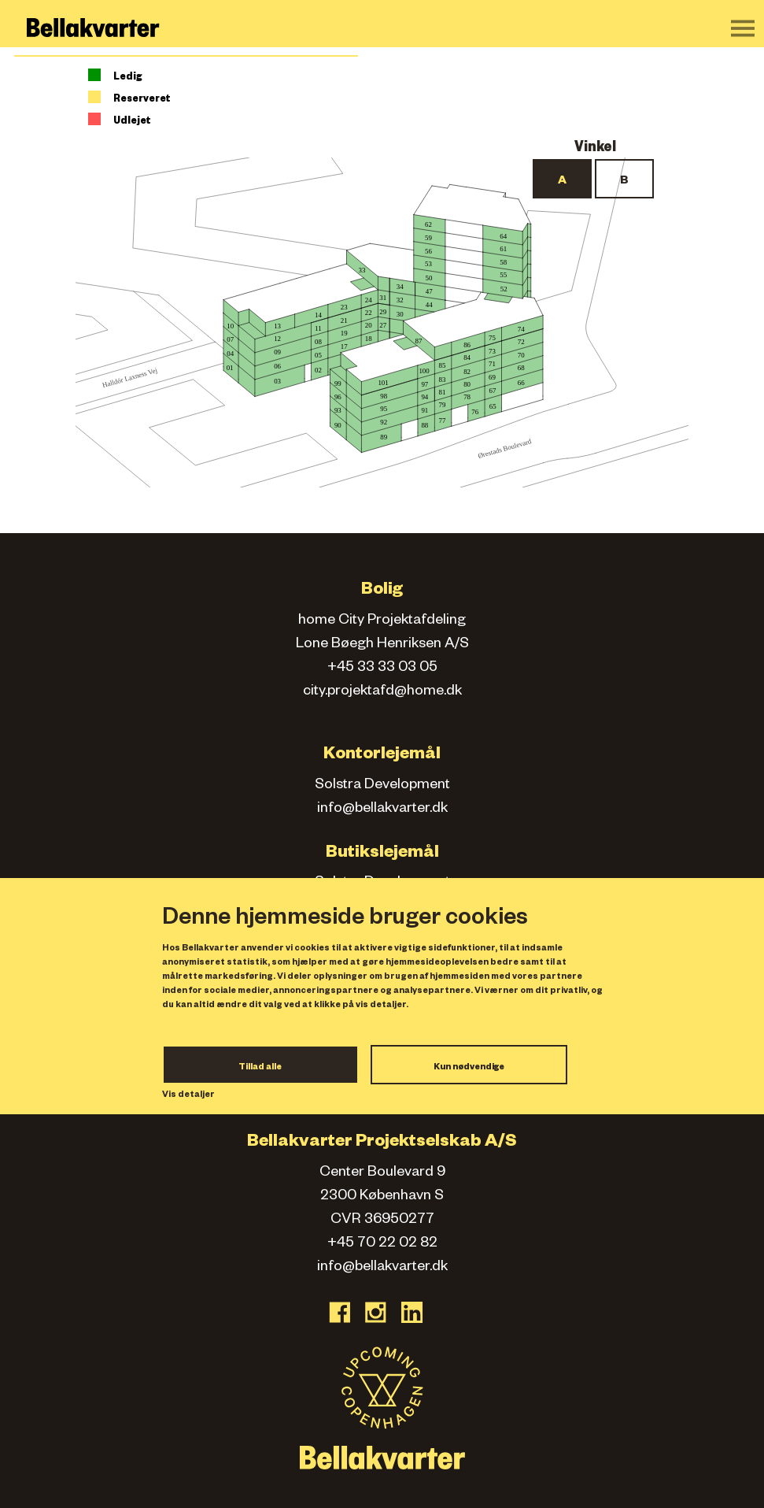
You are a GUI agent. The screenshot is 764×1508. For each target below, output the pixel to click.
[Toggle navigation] (743, 28)
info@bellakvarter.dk (382, 809)
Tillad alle (260, 1068)
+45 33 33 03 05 (382, 668)
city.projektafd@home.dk (382, 692)
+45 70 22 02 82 (382, 1244)
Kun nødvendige (469, 1068)
